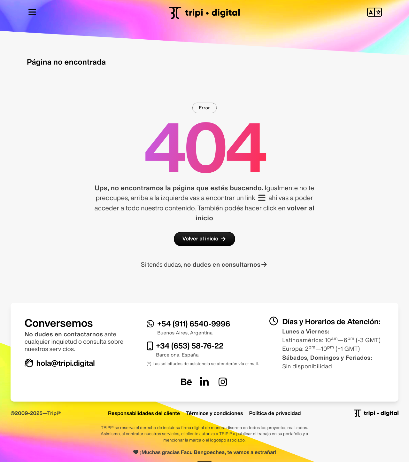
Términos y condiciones (214, 413)
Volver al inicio (204, 239)
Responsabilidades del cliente (144, 413)
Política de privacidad (275, 413)
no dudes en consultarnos (225, 265)
